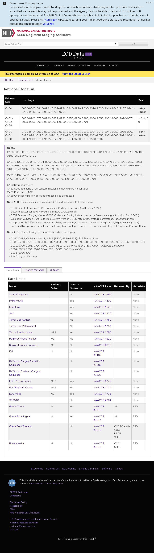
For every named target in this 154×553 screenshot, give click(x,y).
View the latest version (76, 73)
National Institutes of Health (24, 522)
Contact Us (15, 495)
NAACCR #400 (102, 301)
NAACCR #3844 (98, 418)
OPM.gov (48, 24)
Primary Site (16, 301)
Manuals (59, 65)
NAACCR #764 (102, 400)
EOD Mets (15, 394)
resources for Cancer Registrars (46, 483)
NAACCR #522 (102, 307)
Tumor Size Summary (21, 332)
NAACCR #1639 (98, 373)
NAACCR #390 (102, 294)
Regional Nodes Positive (23, 339)
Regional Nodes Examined (23, 345)
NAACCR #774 (102, 387)
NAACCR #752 (102, 320)
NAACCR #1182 (98, 353)
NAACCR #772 (102, 381)
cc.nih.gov (51, 19)
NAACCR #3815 (98, 445)
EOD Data (77, 54)
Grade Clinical (17, 406)
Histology (14, 307)
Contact (114, 65)
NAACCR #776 (102, 394)
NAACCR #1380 (98, 363)
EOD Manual (69, 468)
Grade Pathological (19, 416)
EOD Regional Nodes (21, 387)
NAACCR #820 (102, 339)
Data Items (16, 279)
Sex (11, 313)
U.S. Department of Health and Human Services (34, 519)
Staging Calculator (79, 65)
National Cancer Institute (22, 526)
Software (99, 65)
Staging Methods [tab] (34, 270)
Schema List (43, 65)
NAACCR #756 (102, 332)
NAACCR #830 (102, 345)
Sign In (149, 2)
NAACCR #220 (102, 313)
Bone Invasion (17, 443)
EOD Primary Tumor (20, 381)
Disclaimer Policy (18, 502)
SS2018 (14, 400)
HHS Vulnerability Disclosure (24, 512)
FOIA (12, 509)
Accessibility (16, 505)
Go (133, 43)
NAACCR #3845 (98, 428)
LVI (11, 351)
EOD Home (9, 80)
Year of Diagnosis (18, 294)
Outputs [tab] (54, 270)
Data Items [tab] (13, 270)
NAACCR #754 (102, 326)
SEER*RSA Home (18, 492)
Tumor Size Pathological (22, 326)
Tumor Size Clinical (19, 320)
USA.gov (14, 529)
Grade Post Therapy (20, 426)
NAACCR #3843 (98, 408)
